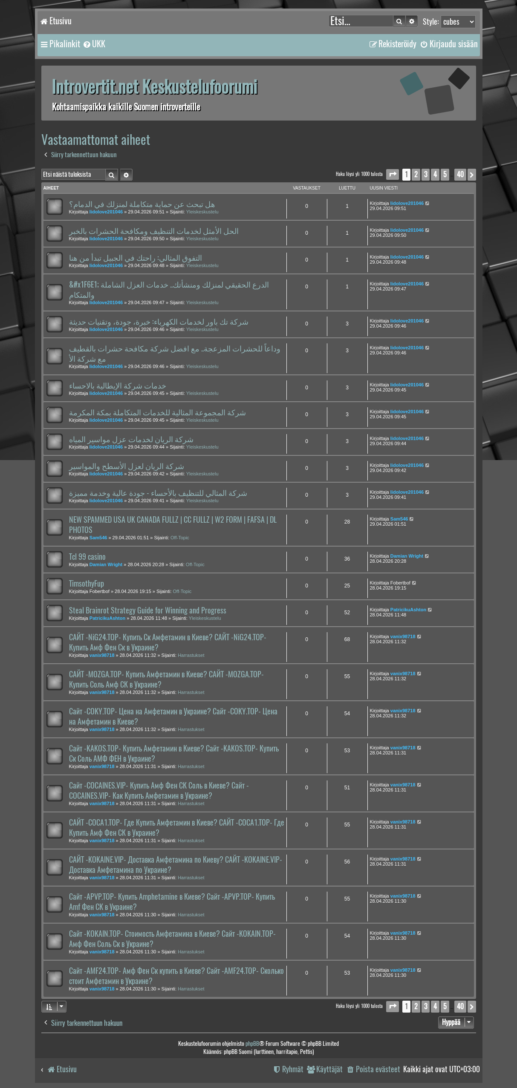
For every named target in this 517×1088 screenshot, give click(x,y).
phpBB (252, 1043)
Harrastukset (191, 655)
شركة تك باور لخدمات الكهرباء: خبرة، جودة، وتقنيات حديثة (158, 322)
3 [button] (425, 174)
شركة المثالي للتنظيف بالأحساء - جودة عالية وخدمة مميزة (158, 493)
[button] (392, 174)
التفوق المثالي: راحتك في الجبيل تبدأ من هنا (135, 258)
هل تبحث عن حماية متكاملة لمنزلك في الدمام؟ (142, 204)
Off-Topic (179, 537)
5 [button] (445, 174)
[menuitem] (93, 44)
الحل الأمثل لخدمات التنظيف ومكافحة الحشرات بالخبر (154, 231)
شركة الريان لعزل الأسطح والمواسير (126, 466)
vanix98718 (102, 655)
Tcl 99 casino (87, 557)
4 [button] (435, 174)
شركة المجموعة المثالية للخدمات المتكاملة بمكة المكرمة (157, 412)
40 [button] (460, 174)
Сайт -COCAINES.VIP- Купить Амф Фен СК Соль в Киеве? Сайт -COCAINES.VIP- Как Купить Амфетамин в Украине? (159, 790)
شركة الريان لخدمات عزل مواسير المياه (131, 439)
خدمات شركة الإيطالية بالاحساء (117, 385)
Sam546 (98, 537)
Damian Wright (106, 564)
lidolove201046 (106, 211)
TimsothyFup (86, 584)
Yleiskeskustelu (202, 211)
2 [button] (416, 174)
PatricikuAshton (107, 618)
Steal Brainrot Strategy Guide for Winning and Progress (147, 610)
